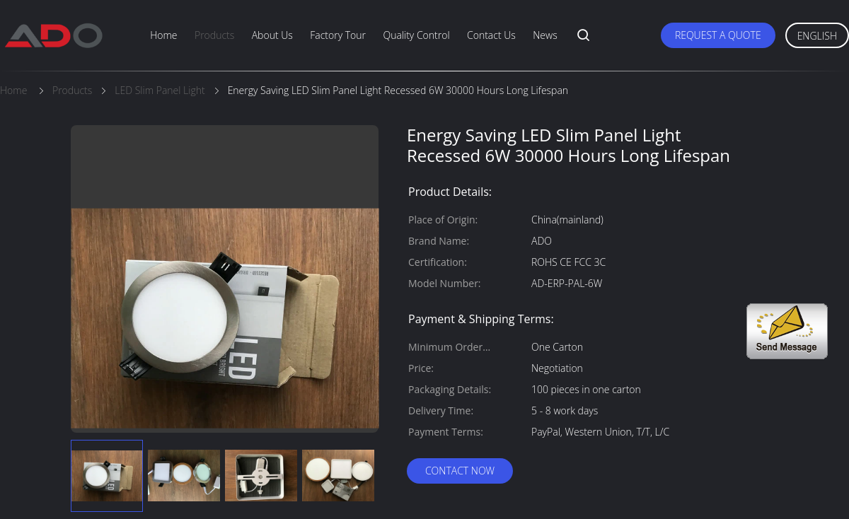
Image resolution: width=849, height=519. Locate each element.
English (817, 35)
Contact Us (491, 35)
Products (214, 35)
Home (163, 35)
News (545, 35)
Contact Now (460, 470)
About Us (272, 35)
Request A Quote (718, 35)
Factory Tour (338, 35)
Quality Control (416, 35)
